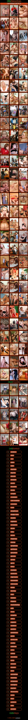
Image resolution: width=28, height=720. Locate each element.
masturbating (15, 605)
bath (12, 466)
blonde (13, 476)
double (13, 518)
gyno (12, 563)
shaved (13, 664)
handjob (13, 570)
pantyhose (14, 632)
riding (13, 653)
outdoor (13, 625)
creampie (14, 497)
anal (12, 455)
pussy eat (14, 639)
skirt (12, 671)
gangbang (14, 546)
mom (12, 612)
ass (12, 459)
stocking (13, 678)
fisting (13, 542)
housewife (14, 580)
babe (12, 462)
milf (12, 608)
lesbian (13, 598)
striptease (14, 681)
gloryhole (14, 552)
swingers (14, 684)
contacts (18, 718)
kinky (12, 587)
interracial (14, 584)
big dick (13, 469)
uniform (13, 702)
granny (13, 556)
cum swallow (15, 500)
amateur (13, 452)
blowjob (13, 480)
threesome (14, 691)
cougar (13, 493)
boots (13, 483)
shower (13, 667)
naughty (13, 615)
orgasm (13, 622)
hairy (12, 566)
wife (12, 705)
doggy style (14, 514)
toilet (12, 695)
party (12, 636)
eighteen (13, 521)
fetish (12, 535)
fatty (12, 532)
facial (12, 528)
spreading (14, 674)
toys (12, 698)
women (13, 709)
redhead (13, 646)
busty (12, 490)
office (12, 618)
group (13, 559)
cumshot (14, 504)
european (14, 525)
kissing (13, 591)
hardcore (14, 573)
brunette (13, 486)
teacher (13, 688)
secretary (14, 657)
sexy (12, 660)
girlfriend (14, 549)
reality (13, 643)
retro (12, 650)
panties (13, 629)
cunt (12, 507)
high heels (14, 577)
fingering (14, 539)
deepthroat (14, 511)
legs (12, 594)
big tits (13, 473)
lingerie (13, 601)
